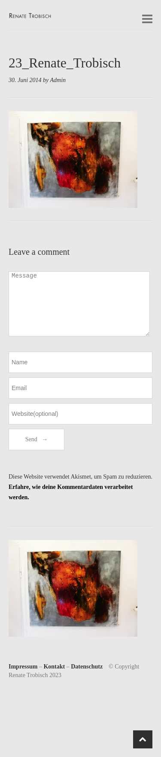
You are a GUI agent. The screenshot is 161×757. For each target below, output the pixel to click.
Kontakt (54, 666)
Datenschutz (87, 666)
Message (79, 303)
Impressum (23, 666)
